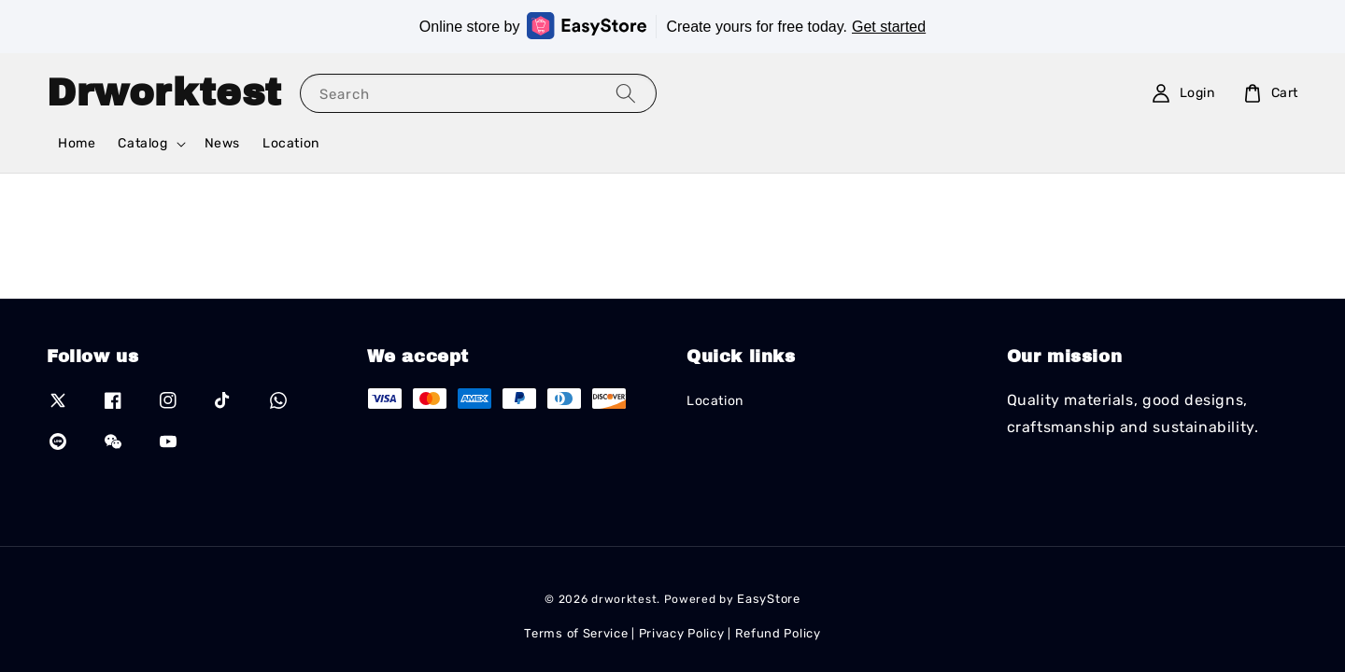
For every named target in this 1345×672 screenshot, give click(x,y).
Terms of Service (576, 633)
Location (290, 143)
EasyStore (768, 599)
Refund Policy (778, 633)
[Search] (626, 93)
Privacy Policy (682, 633)
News (222, 143)
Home (76, 143)
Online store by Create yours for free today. (672, 25)
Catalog (142, 143)
